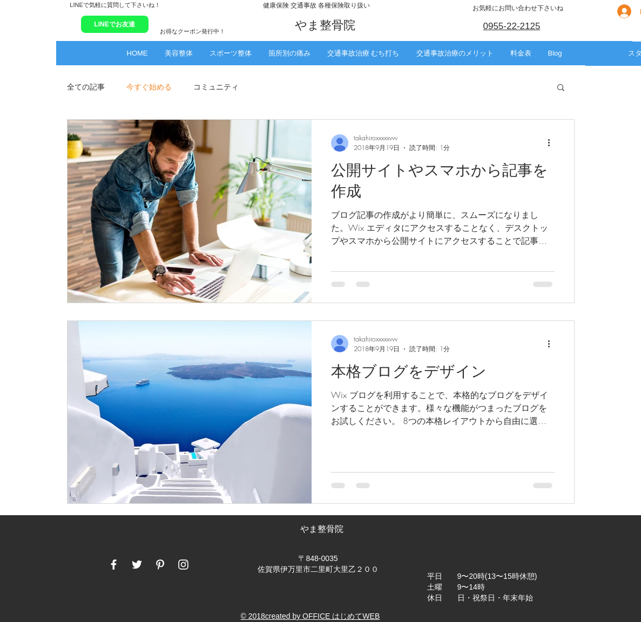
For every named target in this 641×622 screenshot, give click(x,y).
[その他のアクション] (552, 142)
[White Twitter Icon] (137, 564)
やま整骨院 (323, 529)
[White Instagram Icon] (183, 564)
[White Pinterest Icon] (160, 564)
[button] (178, 53)
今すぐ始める (149, 86)
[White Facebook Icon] (113, 564)
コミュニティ (216, 86)
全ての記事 (86, 86)
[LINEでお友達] (115, 24)
